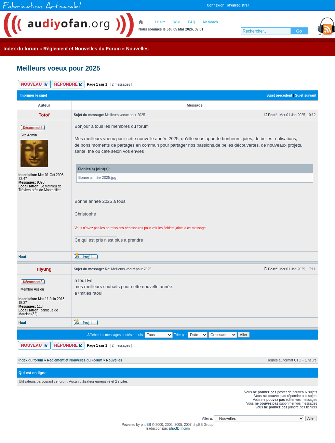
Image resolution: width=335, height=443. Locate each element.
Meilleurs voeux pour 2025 (58, 68)
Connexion (216, 5)
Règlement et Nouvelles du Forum (82, 48)
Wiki (176, 22)
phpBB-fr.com (179, 428)
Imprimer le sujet (33, 95)
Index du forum (20, 48)
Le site (160, 22)
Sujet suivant (305, 95)
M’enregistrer (238, 5)
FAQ (191, 22)
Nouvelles (137, 48)
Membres (210, 22)
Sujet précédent (279, 95)
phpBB (146, 425)
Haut (22, 257)
